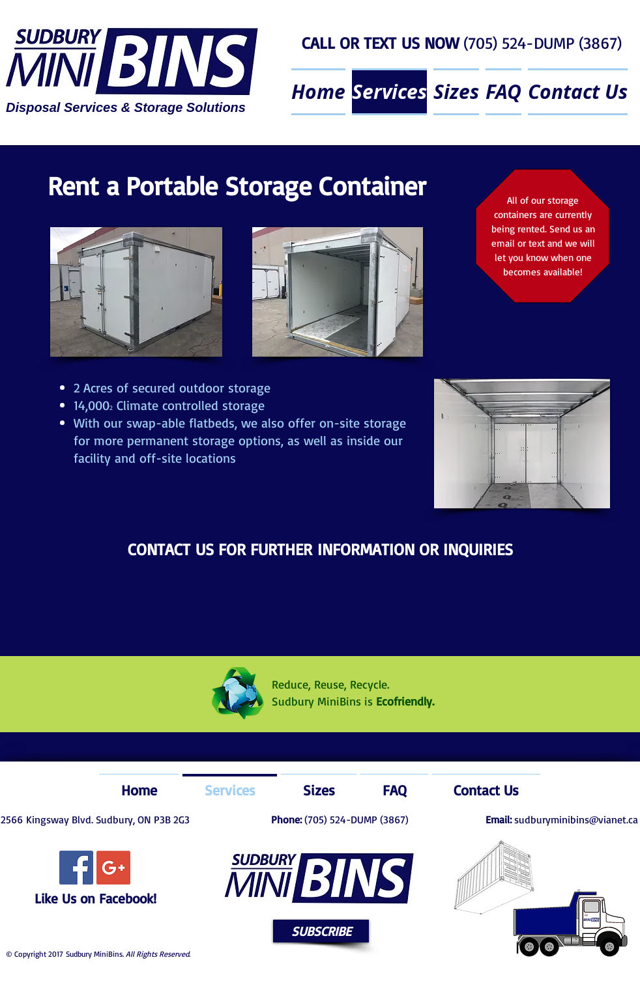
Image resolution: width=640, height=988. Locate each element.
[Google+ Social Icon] (113, 868)
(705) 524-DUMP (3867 (540, 43)
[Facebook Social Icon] (76, 868)
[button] (321, 931)
